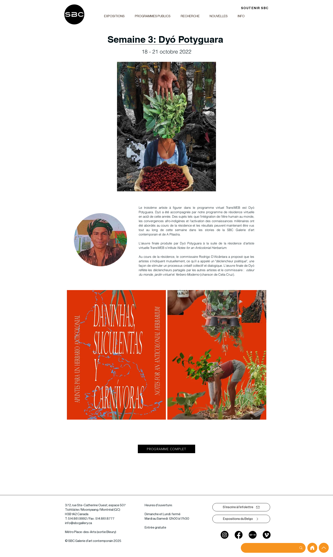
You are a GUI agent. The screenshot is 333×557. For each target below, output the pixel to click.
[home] (312, 548)
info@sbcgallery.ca (78, 523)
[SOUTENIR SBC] (254, 8)
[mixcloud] (253, 535)
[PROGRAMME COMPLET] (166, 449)
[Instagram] (225, 535)
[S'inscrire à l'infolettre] (241, 507)
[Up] (324, 548)
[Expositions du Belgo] (241, 519)
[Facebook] (239, 535)
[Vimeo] (267, 535)
